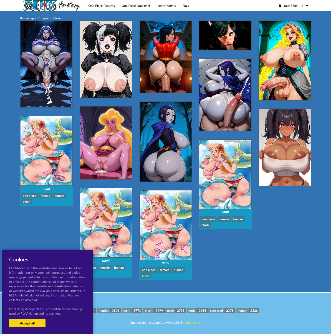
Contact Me (193, 322)
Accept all (27, 323)
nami (46, 188)
